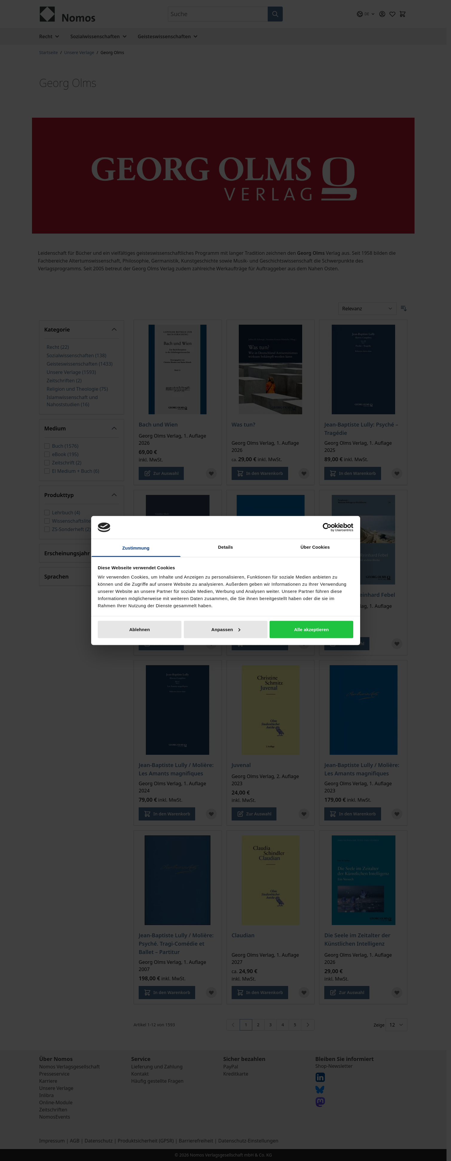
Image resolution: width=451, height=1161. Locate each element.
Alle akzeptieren (311, 629)
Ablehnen (139, 629)
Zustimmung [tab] (135, 547)
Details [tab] (225, 547)
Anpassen (225, 629)
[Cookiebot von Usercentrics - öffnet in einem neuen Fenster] (327, 527)
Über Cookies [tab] (315, 547)
